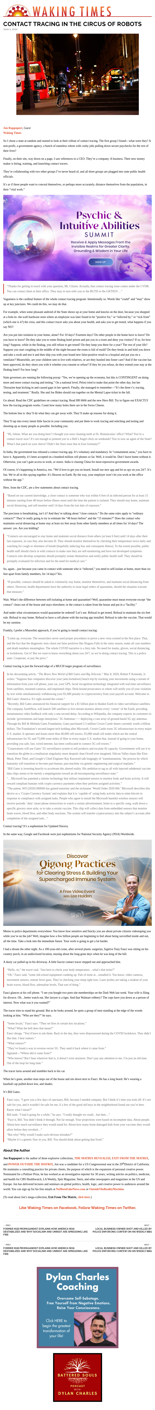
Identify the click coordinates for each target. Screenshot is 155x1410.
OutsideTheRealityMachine (106, 1189)
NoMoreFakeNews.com (70, 1189)
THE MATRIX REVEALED (92, 1158)
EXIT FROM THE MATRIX (130, 1158)
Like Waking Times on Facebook (48, 1207)
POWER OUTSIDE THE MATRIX (30, 1164)
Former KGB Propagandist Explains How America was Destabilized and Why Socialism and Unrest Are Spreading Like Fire (46, 1230)
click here (84, 1197)
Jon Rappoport (12, 128)
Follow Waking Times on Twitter (106, 1207)
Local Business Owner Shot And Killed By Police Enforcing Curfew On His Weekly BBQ (121, 1228)
